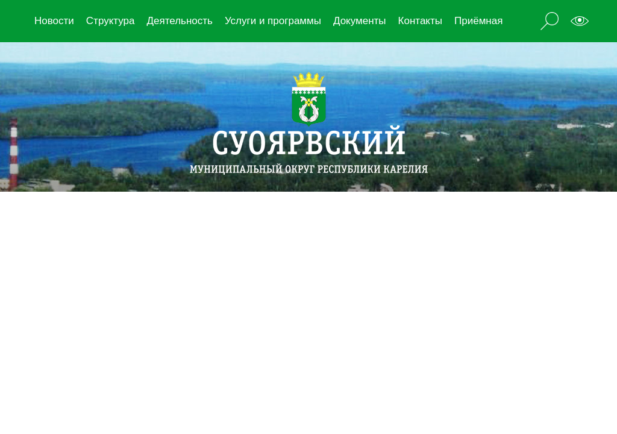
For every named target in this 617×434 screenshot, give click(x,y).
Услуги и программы (273, 21)
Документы (359, 21)
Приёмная (478, 21)
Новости (54, 21)
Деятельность (179, 21)
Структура (110, 21)
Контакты (420, 21)
